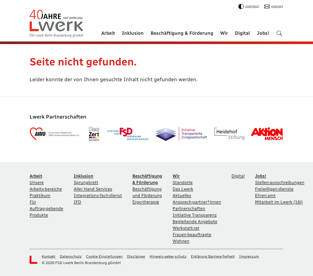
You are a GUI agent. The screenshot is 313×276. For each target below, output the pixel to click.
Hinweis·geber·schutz (168, 256)
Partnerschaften (189, 208)
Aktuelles (182, 195)
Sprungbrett (86, 182)
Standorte (183, 182)
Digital (242, 33)
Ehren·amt (265, 195)
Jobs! (263, 33)
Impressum (249, 256)
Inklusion (133, 33)
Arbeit (108, 33)
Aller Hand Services (93, 189)
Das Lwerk (183, 189)
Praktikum (40, 195)
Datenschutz (71, 256)
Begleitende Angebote (195, 221)
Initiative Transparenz (195, 215)
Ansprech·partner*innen (197, 202)
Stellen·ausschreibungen (279, 182)
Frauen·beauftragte (192, 234)
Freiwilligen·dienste (274, 189)
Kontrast (248, 6)
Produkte (39, 215)
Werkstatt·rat (186, 228)
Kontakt (273, 6)
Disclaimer (136, 256)
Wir (224, 33)
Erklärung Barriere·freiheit (213, 256)
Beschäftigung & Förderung (182, 33)
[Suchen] (279, 34)
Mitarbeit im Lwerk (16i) (279, 202)
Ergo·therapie (145, 202)
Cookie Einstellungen (104, 256)
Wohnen (181, 241)
